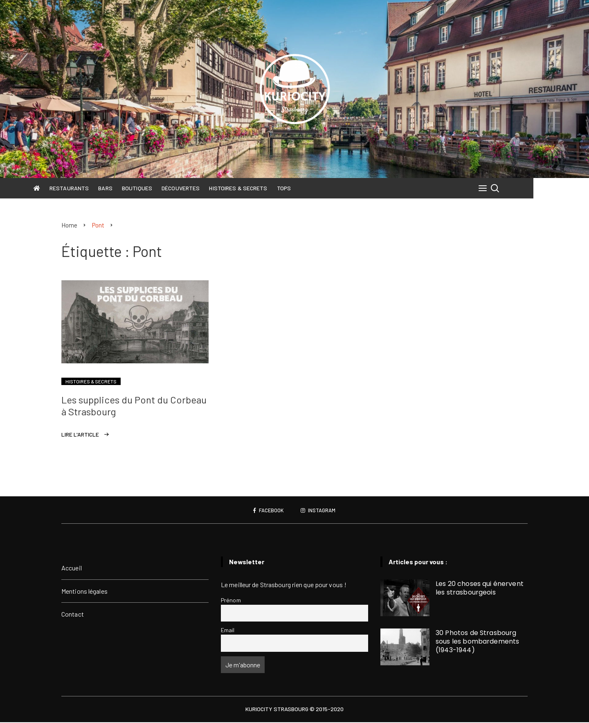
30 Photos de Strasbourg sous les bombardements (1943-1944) (477, 642)
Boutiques (165, 188)
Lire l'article (80, 435)
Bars (133, 188)
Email (228, 630)
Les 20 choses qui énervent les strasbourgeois (480, 589)
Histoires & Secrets (266, 188)
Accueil (71, 568)
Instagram (319, 511)
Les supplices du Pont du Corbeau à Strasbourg (134, 406)
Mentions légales (84, 591)
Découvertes (208, 188)
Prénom (231, 600)
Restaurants (97, 188)
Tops (312, 188)
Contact (72, 615)
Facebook (267, 511)
